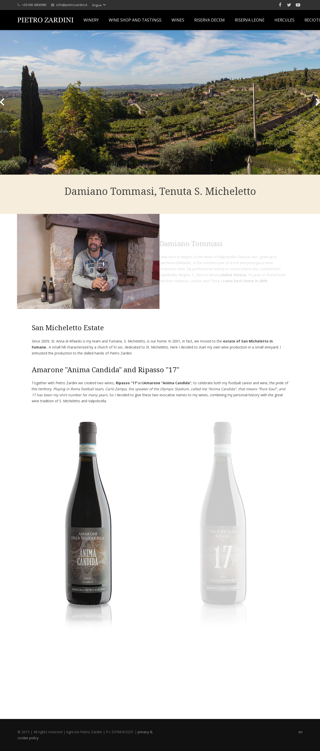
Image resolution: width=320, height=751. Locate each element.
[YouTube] (298, 5)
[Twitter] (289, 5)
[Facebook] (280, 5)
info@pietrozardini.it (71, 5)
